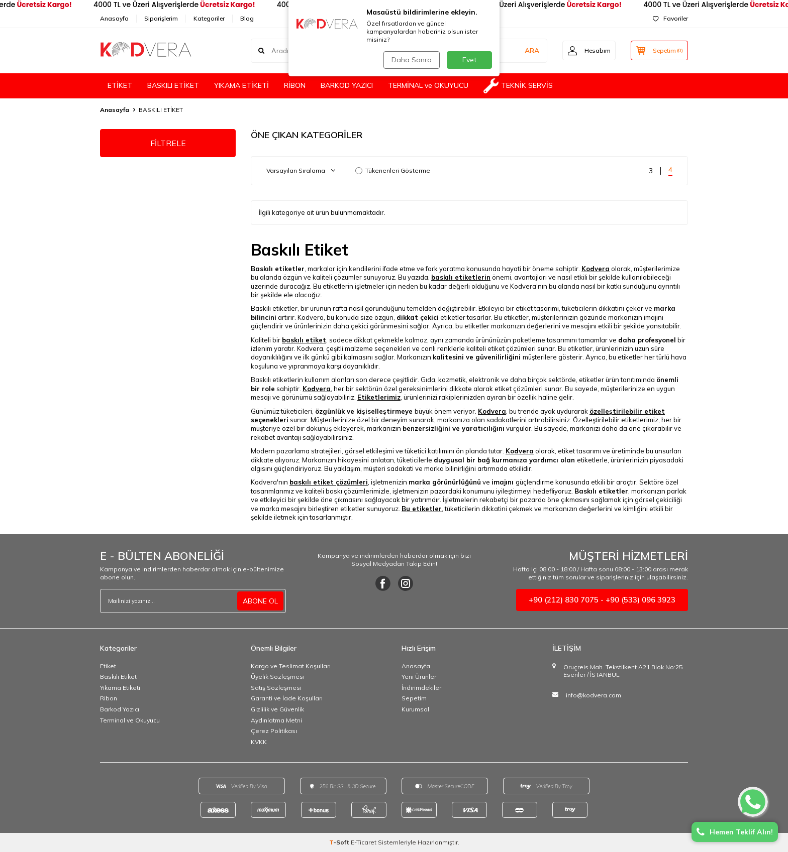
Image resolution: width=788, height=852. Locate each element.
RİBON (295, 85)
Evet (469, 59)
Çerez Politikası (274, 731)
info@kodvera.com (593, 695)
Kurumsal (415, 709)
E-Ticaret (363, 842)
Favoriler (670, 18)
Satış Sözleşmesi (276, 687)
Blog (247, 18)
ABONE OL (260, 600)
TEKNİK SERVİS (518, 85)
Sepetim (414, 698)
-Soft (340, 842)
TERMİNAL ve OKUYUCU (428, 85)
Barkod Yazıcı (119, 709)
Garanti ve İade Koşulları (287, 698)
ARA (531, 50)
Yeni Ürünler (419, 676)
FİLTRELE (168, 143)
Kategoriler (209, 18)
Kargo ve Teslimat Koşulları (291, 666)
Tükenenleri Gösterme (392, 170)
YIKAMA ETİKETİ (241, 85)
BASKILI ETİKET (173, 85)
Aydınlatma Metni (276, 720)
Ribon (108, 698)
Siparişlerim (161, 18)
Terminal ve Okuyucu (130, 720)
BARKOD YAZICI (347, 85)
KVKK (259, 742)
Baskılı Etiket (118, 676)
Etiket (108, 666)
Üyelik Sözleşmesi (278, 676)
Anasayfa (114, 18)
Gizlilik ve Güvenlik (277, 709)
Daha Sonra (411, 59)
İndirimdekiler (421, 687)
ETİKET (120, 85)
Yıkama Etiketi (120, 687)
